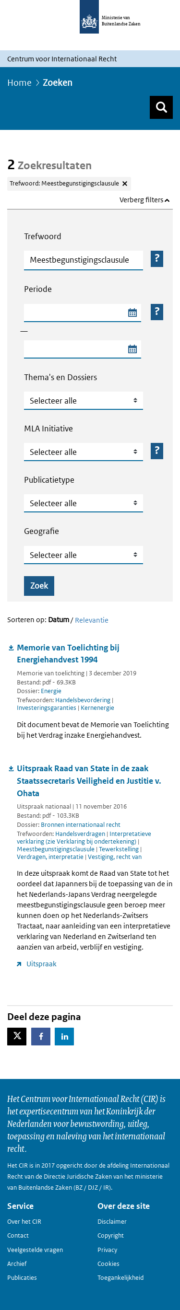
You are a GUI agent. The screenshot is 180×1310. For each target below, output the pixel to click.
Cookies (108, 1264)
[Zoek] (161, 107)
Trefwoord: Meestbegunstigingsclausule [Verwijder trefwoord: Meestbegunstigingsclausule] (64, 183)
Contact (18, 1235)
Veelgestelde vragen (35, 1250)
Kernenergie (97, 708)
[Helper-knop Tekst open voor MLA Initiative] (157, 451)
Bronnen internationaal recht (80, 825)
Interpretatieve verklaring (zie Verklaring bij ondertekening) (84, 838)
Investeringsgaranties (47, 708)
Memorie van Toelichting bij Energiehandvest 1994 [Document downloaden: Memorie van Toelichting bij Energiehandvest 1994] (68, 653)
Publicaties (22, 1278)
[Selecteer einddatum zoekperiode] (132, 349)
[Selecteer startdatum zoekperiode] (132, 313)
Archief (16, 1264)
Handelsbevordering (83, 700)
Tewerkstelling (119, 849)
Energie (51, 691)
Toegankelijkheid (120, 1278)
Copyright (110, 1235)
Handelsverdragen (81, 834)
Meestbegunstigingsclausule (56, 849)
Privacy (107, 1250)
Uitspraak (41, 963)
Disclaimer (112, 1221)
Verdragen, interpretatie (51, 857)
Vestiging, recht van (115, 857)
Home (19, 82)
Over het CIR (24, 1221)
